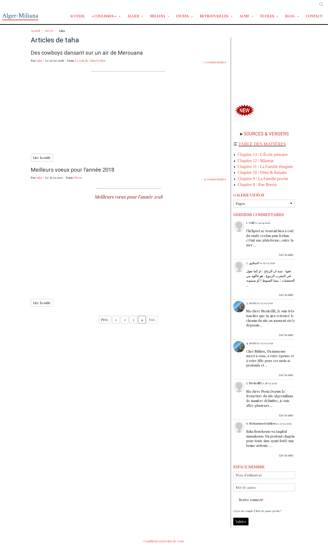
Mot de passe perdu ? (268, 511)
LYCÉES (183, 16)
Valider (241, 521)
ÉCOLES (267, 16)
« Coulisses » (104, 16)
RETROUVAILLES (214, 16)
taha (39, 60)
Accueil (77, 16)
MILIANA (158, 16)
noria (252, 303)
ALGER (133, 16)
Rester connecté (248, 499)
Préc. (105, 319)
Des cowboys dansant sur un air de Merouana (87, 53)
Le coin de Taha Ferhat (90, 60)
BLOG (290, 16)
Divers (78, 177)
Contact (314, 16)
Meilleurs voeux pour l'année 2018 (72, 170)
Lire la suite (42, 157)
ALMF (244, 16)
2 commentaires (215, 62)
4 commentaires (215, 179)
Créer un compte (243, 511)
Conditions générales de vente (164, 541)
